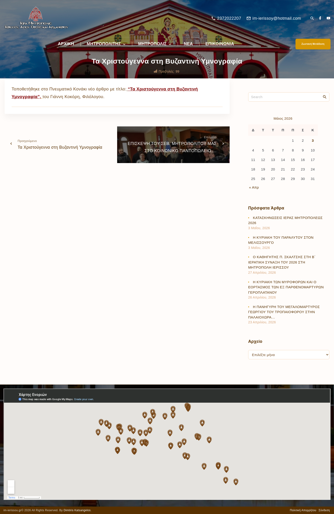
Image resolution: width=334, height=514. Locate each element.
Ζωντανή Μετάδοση (313, 44)
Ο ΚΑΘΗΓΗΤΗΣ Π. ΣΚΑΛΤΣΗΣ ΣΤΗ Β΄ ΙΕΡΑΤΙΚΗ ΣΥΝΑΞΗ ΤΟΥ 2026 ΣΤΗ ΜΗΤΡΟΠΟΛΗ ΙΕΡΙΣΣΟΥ (281, 262)
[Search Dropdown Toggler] (312, 18)
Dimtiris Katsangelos (77, 510)
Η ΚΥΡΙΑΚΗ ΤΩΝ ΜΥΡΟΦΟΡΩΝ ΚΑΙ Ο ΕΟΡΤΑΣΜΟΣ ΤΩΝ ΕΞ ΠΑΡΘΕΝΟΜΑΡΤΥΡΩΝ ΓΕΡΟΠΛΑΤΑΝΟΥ (286, 287)
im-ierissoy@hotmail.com (276, 18)
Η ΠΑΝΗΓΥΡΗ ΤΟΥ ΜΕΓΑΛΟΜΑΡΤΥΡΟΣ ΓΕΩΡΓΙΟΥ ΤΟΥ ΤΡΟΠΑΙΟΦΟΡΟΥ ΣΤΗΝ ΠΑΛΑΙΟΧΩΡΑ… (284, 312)
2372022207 (229, 18)
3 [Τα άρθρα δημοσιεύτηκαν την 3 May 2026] (313, 140)
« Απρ (254, 187)
